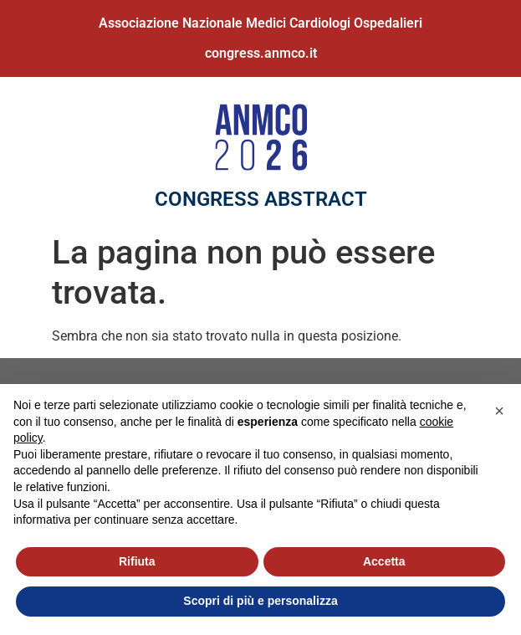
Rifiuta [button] (137, 561)
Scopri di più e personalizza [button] (260, 600)
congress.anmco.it (261, 53)
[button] (499, 410)
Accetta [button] (384, 561)
